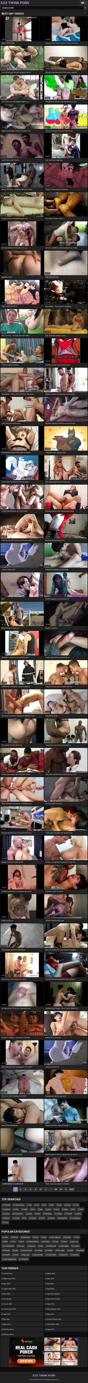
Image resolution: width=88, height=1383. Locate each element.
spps (65, 1209)
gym (22, 1242)
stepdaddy (65, 1246)
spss (81, 1209)
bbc (41, 1246)
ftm (73, 1209)
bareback (26, 1237)
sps (52, 1205)
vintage (39, 1250)
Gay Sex (50, 1284)
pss (45, 1205)
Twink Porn (7, 1273)
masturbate (52, 1255)
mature (7, 1255)
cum (14, 1242)
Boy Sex (6, 1319)
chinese (7, 1205)
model (17, 1218)
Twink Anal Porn (9, 1309)
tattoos (15, 1237)
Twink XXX (7, 1304)
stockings (24, 1259)
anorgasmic (18, 1214)
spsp (57, 1209)
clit (25, 1218)
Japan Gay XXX (9, 1289)
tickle (43, 1218)
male (16, 1250)
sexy (36, 1237)
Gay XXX (6, 1284)
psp (41, 1209)
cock (6, 1222)
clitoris (52, 1218)
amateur (46, 1242)
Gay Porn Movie (53, 1294)
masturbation (33, 1242)
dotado (7, 1250)
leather (49, 1250)
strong (33, 1218)
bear (38, 1214)
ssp (30, 1205)
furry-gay (60, 1250)
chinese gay (19, 1205)
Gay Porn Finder (53, 1299)
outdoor (76, 1246)
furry (56, 1242)
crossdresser (9, 1246)
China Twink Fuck (54, 1319)
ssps (17, 1209)
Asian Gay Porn (9, 1278)
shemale (75, 1255)
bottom (7, 1218)
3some (69, 1214)
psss (49, 1209)
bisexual (32, 1246)
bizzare (21, 1246)
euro (6, 1237)
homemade (38, 1255)
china (68, 1205)
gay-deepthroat (10, 1259)
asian (25, 1209)
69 (56, 1189)
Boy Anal (6, 1324)
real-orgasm (55, 1237)
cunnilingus (76, 1218)
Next (72, 1189)
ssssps (6, 1214)
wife (6, 1242)
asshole (81, 1250)
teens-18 (64, 1255)
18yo (77, 1237)
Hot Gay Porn (8, 1329)
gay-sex (75, 1242)
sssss (30, 1214)
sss (37, 1205)
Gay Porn (7, 1314)
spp (33, 1209)
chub (16, 1255)
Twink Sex (7, 1299)
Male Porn (51, 1273)
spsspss (7, 1209)
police (79, 1214)
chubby (59, 1214)
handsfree (63, 1218)
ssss (76, 1205)
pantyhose (52, 1246)
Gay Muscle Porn (54, 1309)
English (84, 2)
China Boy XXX (53, 1324)
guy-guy (26, 1255)
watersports (27, 1250)
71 (66, 1189)
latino (65, 1242)
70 (61, 1189)
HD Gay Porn (8, 1334)
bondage (48, 1214)
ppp (60, 1205)
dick (44, 1237)
